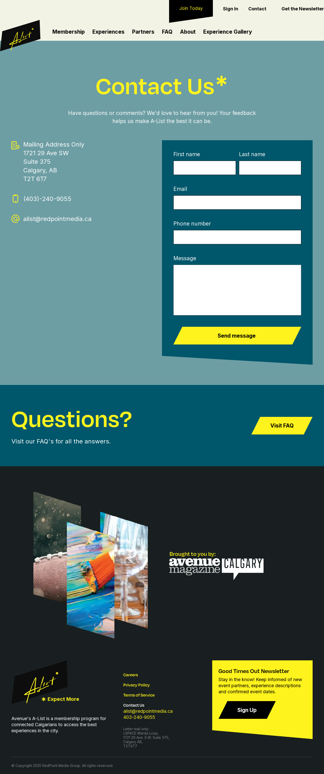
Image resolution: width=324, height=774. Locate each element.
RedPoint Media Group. (61, 765)
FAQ (167, 32)
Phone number (192, 223)
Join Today (191, 8)
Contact (257, 8)
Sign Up (247, 710)
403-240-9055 (139, 717)
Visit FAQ (282, 426)
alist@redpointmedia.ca (57, 218)
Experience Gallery (227, 32)
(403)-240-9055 (47, 198)
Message (184, 258)
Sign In (230, 8)
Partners (143, 32)
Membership (68, 32)
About (188, 32)
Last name (252, 154)
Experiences (108, 32)
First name (186, 154)
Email (180, 189)
